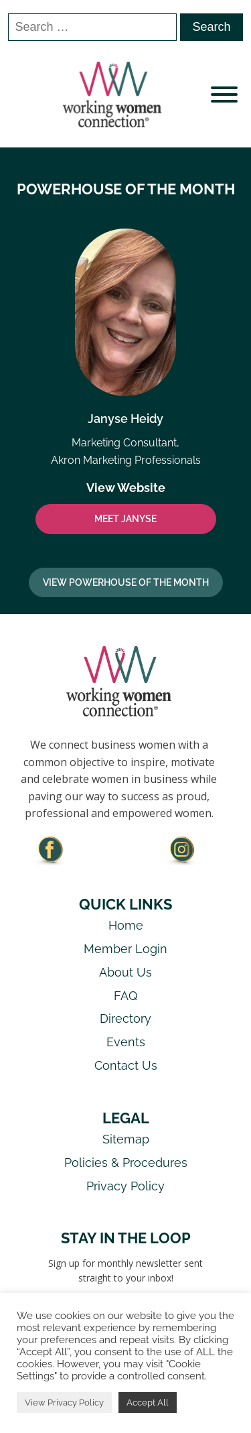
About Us (125, 972)
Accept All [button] (148, 1402)
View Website (125, 488)
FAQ (125, 996)
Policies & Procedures (125, 1163)
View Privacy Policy (64, 1402)
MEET (125, 518)
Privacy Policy (125, 1186)
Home (125, 925)
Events (125, 1042)
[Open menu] (224, 94)
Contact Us (125, 1065)
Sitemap (125, 1139)
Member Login (125, 949)
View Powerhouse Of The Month (126, 582)
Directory (125, 1018)
